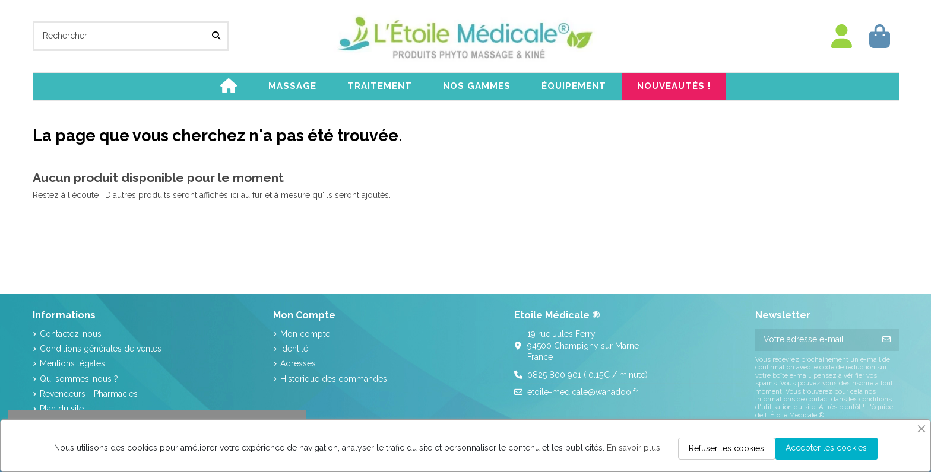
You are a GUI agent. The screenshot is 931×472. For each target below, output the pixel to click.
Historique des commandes (333, 379)
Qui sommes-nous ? (79, 379)
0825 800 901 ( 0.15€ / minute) (587, 374)
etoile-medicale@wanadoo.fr (582, 392)
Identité (294, 348)
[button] (292, 86)
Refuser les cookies (726, 448)
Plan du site (62, 408)
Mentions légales (72, 363)
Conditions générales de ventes (101, 348)
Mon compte (305, 334)
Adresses (298, 363)
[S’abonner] (886, 340)
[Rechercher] (216, 35)
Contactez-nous (71, 334)
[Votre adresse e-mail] (815, 340)
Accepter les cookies (826, 447)
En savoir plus (633, 447)
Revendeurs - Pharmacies (89, 393)
